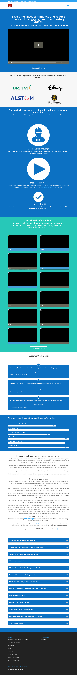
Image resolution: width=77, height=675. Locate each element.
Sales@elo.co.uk (58, 529)
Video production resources (15, 669)
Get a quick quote (38, 68)
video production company (38, 524)
